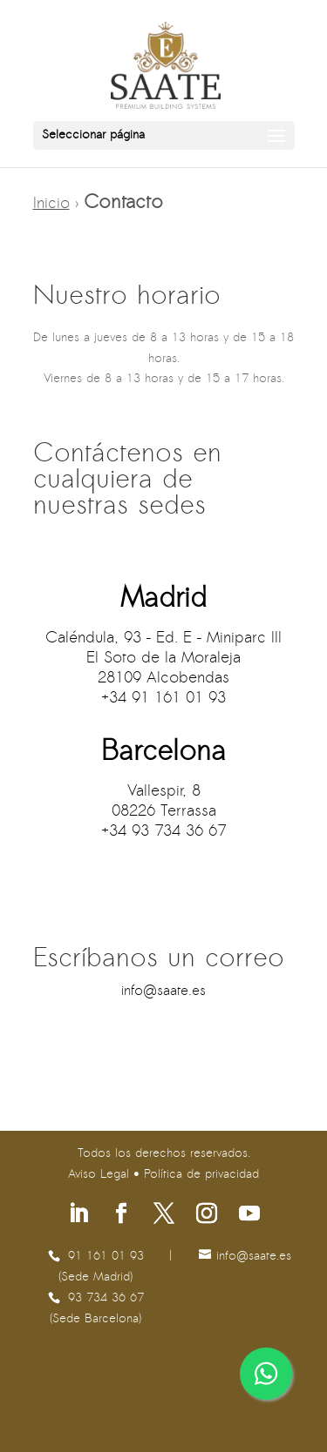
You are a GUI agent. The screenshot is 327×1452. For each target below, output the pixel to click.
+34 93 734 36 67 (163, 831)
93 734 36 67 (106, 1298)
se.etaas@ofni (163, 991)
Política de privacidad (201, 1174)
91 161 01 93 (106, 1256)
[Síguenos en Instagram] (206, 1215)
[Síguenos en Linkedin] (78, 1215)
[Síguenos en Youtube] (249, 1215)
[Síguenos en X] (163, 1215)
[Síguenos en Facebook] (121, 1215)
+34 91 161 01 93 (163, 698)
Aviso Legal (98, 1174)
